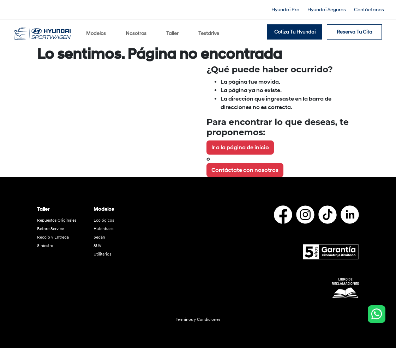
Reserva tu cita (354, 30)
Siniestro (45, 242)
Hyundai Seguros (326, 10)
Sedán (99, 233)
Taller (172, 32)
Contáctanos (369, 10)
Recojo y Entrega (53, 233)
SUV (97, 242)
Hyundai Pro (285, 10)
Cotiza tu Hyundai (295, 30)
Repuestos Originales (56, 216)
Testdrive (208, 32)
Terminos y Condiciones (198, 316)
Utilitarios (102, 250)
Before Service (50, 225)
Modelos (96, 32)
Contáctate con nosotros (244, 166)
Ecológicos (104, 216)
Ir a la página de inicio (240, 143)
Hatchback (104, 225)
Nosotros (136, 32)
